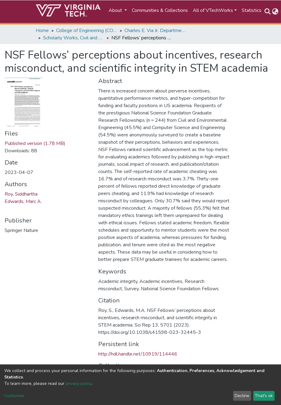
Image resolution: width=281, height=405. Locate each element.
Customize (14, 396)
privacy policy (79, 383)
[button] (275, 11)
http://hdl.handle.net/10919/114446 (137, 354)
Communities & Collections (160, 10)
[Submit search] (268, 11)
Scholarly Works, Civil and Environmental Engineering (73, 37)
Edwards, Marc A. (23, 201)
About (116, 10)
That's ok (264, 396)
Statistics (251, 10)
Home (42, 30)
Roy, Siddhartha (21, 194)
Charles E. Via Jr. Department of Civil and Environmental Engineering (155, 30)
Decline (242, 396)
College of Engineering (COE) (86, 30)
